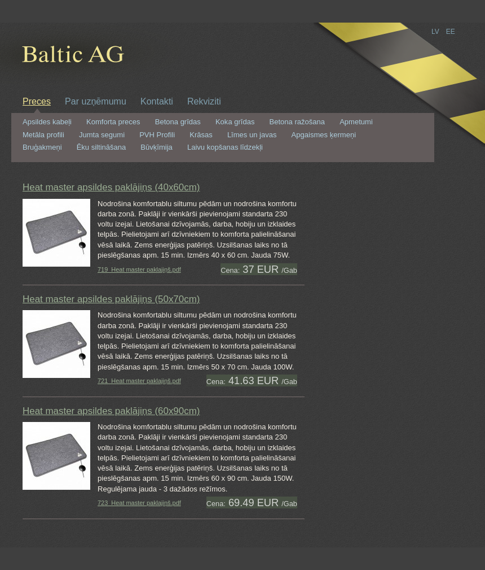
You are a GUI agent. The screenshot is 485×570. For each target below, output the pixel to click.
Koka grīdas (235, 122)
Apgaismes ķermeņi (324, 135)
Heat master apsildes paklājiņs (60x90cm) (111, 411)
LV (435, 32)
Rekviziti (204, 101)
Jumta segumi (102, 135)
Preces (37, 101)
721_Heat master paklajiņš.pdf (139, 380)
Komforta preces (113, 122)
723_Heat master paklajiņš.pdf (139, 502)
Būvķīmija (156, 147)
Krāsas (201, 135)
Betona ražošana (297, 122)
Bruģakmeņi (42, 147)
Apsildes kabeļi (47, 122)
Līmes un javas (252, 135)
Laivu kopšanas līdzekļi (225, 147)
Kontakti (156, 101)
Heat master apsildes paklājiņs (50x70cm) (111, 299)
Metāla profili (43, 135)
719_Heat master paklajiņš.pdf (139, 269)
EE (450, 32)
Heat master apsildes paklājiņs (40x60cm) (111, 187)
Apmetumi (356, 122)
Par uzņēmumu (95, 101)
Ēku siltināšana (101, 147)
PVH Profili (157, 135)
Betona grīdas (178, 122)
